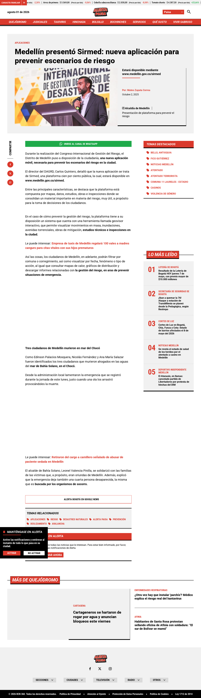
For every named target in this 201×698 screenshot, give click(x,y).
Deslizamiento (37, 523)
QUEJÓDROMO (17, 21)
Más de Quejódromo (35, 684)
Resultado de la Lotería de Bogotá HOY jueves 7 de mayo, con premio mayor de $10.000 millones (173, 275)
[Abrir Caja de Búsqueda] (189, 12)
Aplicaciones (36, 519)
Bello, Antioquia (161, 152)
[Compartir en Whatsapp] (10, 182)
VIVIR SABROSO (182, 21)
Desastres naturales (73, 519)
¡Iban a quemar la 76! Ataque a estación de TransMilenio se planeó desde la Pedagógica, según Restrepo (173, 303)
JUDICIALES (40, 21)
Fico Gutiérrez (160, 158)
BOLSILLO (98, 21)
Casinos (156, 187)
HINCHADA (79, 21)
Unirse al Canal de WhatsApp (78, 143)
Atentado (157, 170)
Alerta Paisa (98, 519)
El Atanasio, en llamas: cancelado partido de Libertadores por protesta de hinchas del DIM (173, 380)
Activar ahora (52, 555)
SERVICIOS (139, 21)
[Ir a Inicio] (100, 12)
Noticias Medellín (162, 164)
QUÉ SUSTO (159, 21)
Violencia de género (163, 193)
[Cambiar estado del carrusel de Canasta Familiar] (24, 2)
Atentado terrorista (164, 176)
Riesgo (52, 519)
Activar (11, 553)
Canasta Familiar (10, 2)
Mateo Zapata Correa (138, 90)
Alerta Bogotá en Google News (78, 499)
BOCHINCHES (118, 21)
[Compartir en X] (10, 173)
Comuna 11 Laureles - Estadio (169, 181)
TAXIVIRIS (60, 21)
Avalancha (56, 523)
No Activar (34, 553)
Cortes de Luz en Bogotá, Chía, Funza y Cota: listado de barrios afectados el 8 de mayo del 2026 (173, 329)
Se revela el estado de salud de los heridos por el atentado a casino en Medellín (173, 353)
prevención (117, 519)
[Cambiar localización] (173, 12)
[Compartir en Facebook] (10, 164)
